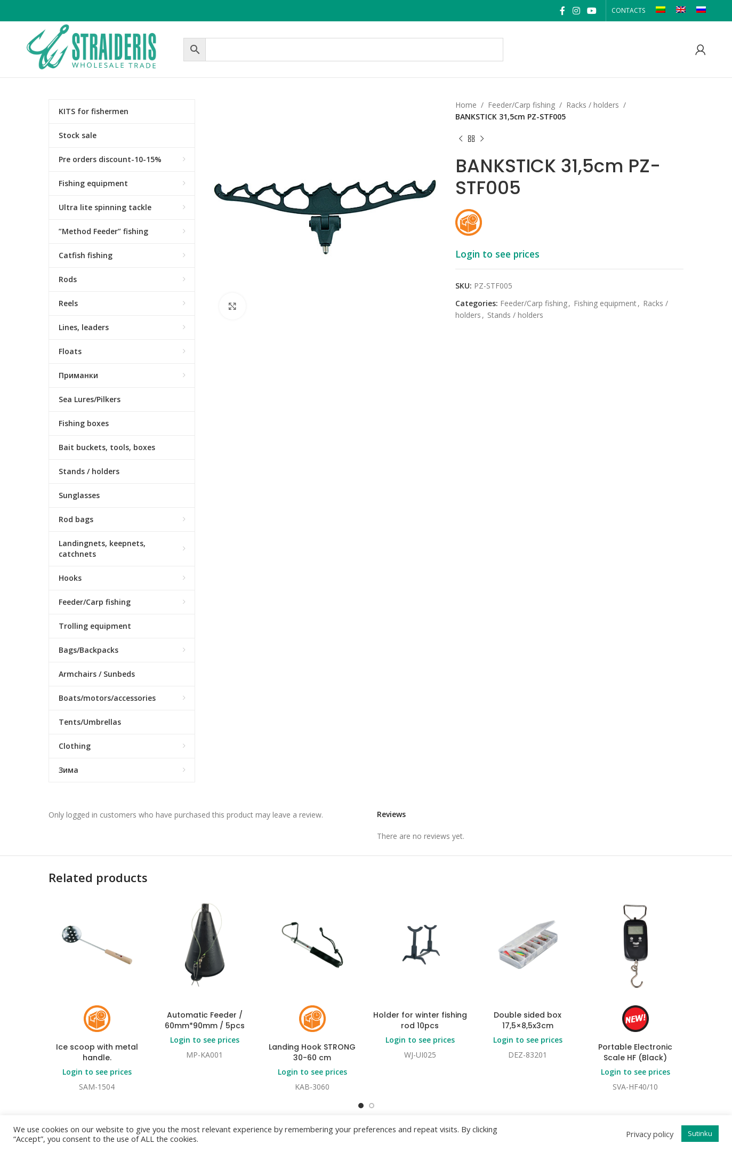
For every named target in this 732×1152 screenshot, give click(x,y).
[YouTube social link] (591, 11)
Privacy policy (649, 1134)
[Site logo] (102, 48)
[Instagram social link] (576, 11)
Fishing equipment (605, 303)
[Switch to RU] (701, 10)
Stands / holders (515, 315)
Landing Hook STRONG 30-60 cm (312, 1052)
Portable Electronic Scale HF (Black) (635, 1052)
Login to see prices (497, 253)
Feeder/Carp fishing (521, 105)
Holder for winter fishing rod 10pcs (420, 1020)
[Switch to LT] (660, 10)
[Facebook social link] (563, 11)
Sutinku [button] (700, 1133)
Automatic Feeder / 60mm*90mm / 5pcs (205, 1020)
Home (466, 105)
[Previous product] (460, 139)
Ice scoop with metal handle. (97, 1052)
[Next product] (482, 139)
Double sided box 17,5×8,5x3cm (527, 1020)
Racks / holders (592, 105)
